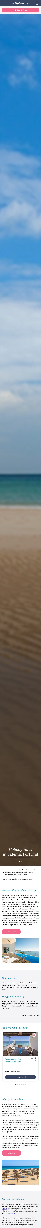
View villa (21, 1077)
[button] (19, 861)
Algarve (4, 1209)
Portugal (13, 1213)
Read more (11, 1153)
